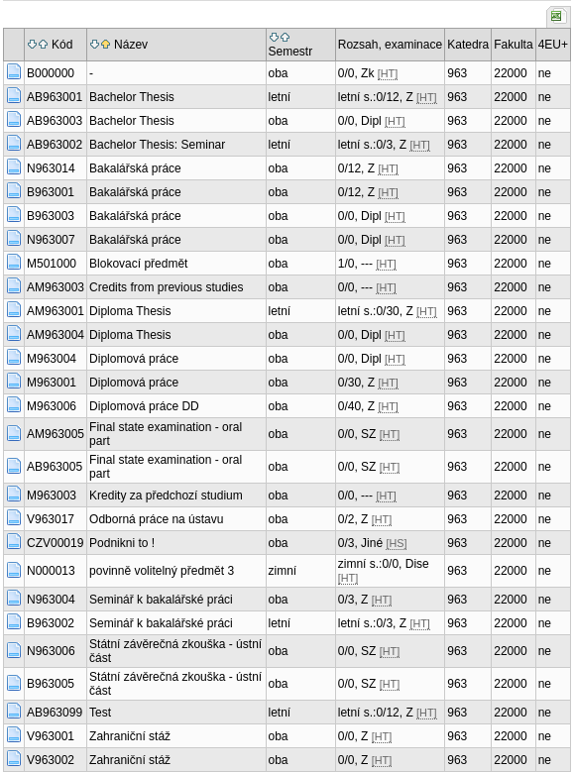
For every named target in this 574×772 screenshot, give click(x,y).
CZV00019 (55, 543)
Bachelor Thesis (131, 97)
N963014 (51, 168)
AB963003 (54, 121)
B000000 (50, 73)
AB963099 (54, 712)
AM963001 (55, 311)
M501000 (51, 264)
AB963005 (54, 467)
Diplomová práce (133, 359)
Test (100, 712)
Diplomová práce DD (144, 406)
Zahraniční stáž (130, 736)
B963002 (50, 623)
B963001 (50, 192)
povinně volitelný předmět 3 (161, 571)
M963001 (51, 382)
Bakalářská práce (135, 168)
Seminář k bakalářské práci (161, 600)
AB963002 (54, 145)
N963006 (51, 651)
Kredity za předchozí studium (166, 495)
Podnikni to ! (122, 543)
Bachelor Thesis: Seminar (157, 145)
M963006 (51, 406)
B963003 (50, 216)
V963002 (50, 760)
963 (457, 73)
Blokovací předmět (138, 264)
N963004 (51, 600)
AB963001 (54, 97)
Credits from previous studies (166, 287)
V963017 (50, 519)
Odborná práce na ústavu (156, 519)
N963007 (51, 240)
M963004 (51, 359)
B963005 (50, 684)
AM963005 (55, 434)
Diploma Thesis (130, 311)
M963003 (51, 495)
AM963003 (55, 287)
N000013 (51, 571)
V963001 (50, 736)
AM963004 (55, 335)
